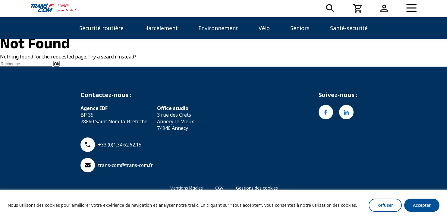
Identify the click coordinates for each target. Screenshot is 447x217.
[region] (223, 203)
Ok (56, 63)
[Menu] (411, 8)
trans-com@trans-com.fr (116, 165)
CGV (219, 188)
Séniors (300, 28)
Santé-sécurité (349, 28)
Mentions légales (186, 188)
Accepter (422, 205)
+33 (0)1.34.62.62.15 (110, 144)
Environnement (218, 28)
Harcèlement (161, 28)
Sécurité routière (101, 28)
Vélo (264, 28)
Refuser (385, 205)
